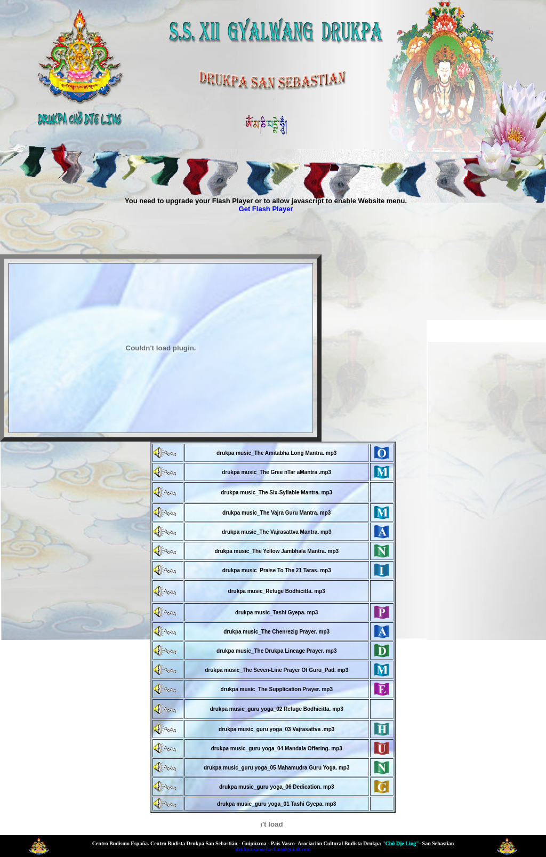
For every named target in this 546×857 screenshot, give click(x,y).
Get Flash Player (266, 209)
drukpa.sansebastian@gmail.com (273, 849)
